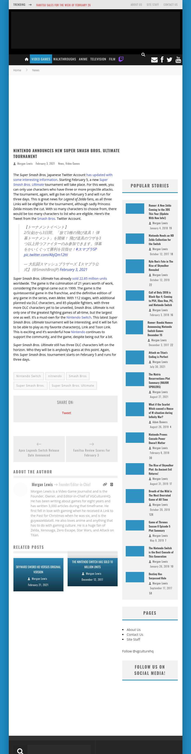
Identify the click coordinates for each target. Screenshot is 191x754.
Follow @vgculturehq (138, 651)
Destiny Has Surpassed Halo (157, 576)
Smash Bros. (46, 218)
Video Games (40, 58)
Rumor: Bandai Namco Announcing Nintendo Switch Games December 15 (160, 328)
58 (150, 593)
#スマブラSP (86, 249)
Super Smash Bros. (30, 386)
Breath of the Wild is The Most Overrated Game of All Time (160, 495)
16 (171, 315)
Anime (83, 58)
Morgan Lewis (25, 163)
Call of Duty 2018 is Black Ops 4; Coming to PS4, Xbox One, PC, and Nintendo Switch (161, 298)
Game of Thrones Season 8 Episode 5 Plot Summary (159, 526)
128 (151, 514)
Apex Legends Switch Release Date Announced (39, 452)
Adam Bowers (160, 422)
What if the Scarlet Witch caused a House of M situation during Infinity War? (161, 410)
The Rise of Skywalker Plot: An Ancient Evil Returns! (161, 469)
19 (170, 228)
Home (17, 70)
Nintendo (78, 332)
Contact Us (171, 4)
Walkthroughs (64, 58)
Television (98, 58)
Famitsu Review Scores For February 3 (91, 452)
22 (150, 285)
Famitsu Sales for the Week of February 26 (63, 5)
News (61, 163)
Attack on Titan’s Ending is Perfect (158, 355)
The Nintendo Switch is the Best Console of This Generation (161, 552)
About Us (136, 4)
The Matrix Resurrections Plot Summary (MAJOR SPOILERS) (159, 380)
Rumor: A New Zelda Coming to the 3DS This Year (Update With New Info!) (160, 211)
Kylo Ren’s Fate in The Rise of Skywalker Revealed (161, 265)
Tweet (66, 413)
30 (150, 458)
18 (171, 254)
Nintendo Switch (78, 317)
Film (112, 58)
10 (172, 566)
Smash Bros (78, 376)
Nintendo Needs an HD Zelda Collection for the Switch (161, 239)
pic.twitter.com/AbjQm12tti (46, 254)
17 (171, 484)
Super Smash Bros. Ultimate (73, 386)
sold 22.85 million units (89, 278)
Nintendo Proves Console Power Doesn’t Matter (158, 438)
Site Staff (153, 4)
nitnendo (55, 376)
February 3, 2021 (73, 269)
